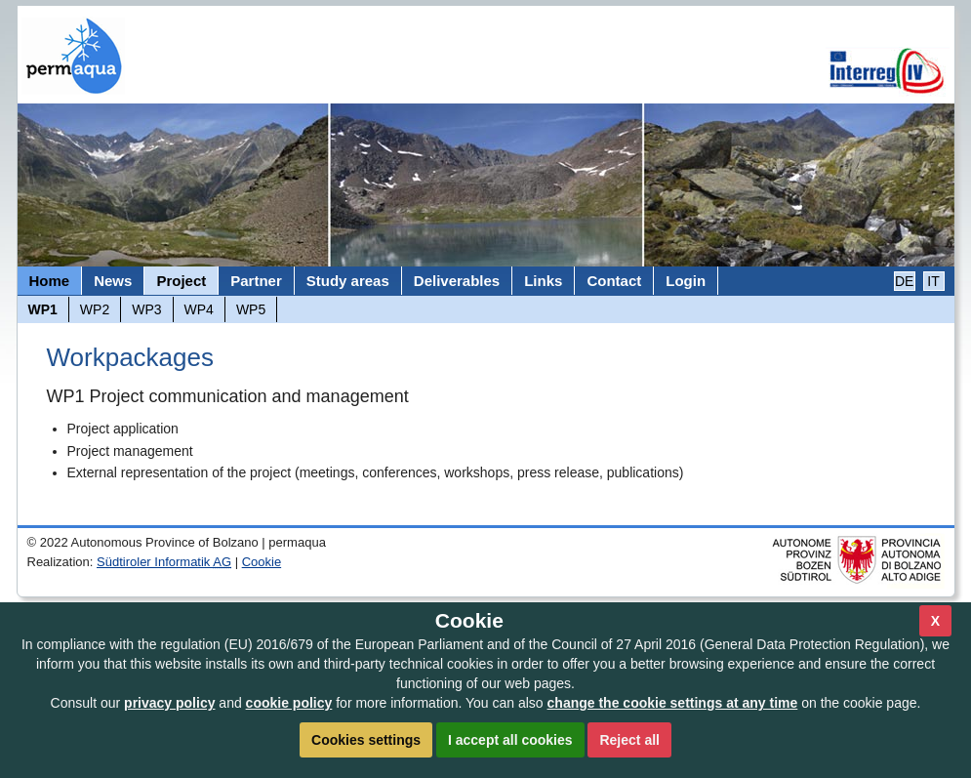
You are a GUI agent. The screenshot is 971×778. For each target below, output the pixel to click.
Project (181, 280)
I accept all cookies (510, 740)
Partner (256, 280)
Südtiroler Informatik (164, 561)
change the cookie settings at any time (672, 703)
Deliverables (457, 280)
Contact (614, 280)
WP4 (199, 309)
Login (686, 280)
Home (49, 280)
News (113, 280)
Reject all (629, 740)
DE (904, 281)
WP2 (94, 309)
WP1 (43, 309)
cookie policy (289, 703)
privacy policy (169, 703)
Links (543, 280)
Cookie (261, 561)
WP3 (146, 309)
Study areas (347, 280)
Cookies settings (366, 740)
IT (933, 281)
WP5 (250, 309)
